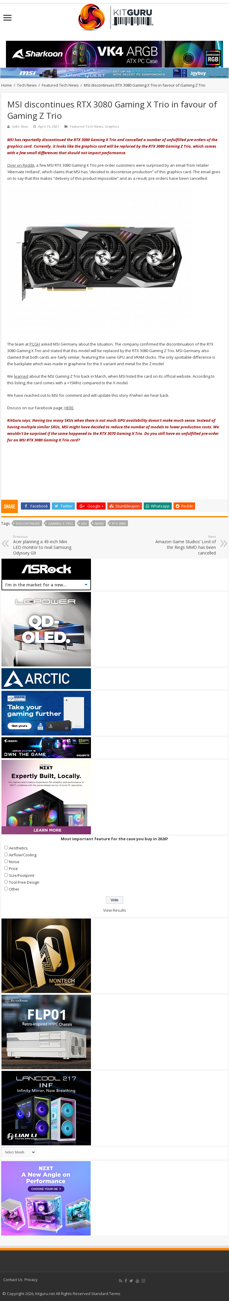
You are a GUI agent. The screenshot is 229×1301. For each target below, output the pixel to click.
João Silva (20, 126)
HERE (69, 407)
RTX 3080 (119, 523)
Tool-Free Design (24, 882)
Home (6, 85)
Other (14, 889)
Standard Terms (105, 1293)
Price (13, 868)
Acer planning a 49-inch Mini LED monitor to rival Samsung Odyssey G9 (43, 545)
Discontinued (28, 523)
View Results (114, 910)
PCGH (35, 344)
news (99, 523)
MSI (84, 523)
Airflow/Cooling (22, 855)
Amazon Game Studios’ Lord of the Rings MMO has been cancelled (185, 545)
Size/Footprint (21, 875)
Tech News (27, 85)
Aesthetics (18, 848)
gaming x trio (60, 523)
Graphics (112, 126)
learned (21, 376)
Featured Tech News (60, 85)
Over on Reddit (20, 165)
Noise (14, 861)
